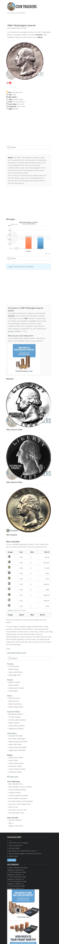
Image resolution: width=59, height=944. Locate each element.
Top (8, 649)
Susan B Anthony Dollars (17, 769)
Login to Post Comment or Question (21, 267)
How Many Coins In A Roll (17, 810)
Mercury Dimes (13, 701)
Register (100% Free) (15, 826)
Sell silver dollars (14, 848)
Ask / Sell (12, 860)
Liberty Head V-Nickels (16, 688)
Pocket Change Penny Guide (18, 795)
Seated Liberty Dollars (16, 763)
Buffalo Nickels (13, 685)
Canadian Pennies (14, 793)
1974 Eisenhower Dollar (16, 886)
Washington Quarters (15, 714)
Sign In (10, 823)
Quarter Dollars (13, 712)
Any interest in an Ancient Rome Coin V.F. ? (23, 851)
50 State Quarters (14, 717)
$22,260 (46, 563)
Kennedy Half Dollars (15, 736)
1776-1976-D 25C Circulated (18, 843)
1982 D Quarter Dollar (14, 430)
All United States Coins (16, 653)
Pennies (10, 664)
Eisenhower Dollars (15, 766)
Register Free (12, 610)
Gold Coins (13, 777)
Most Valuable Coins (15, 784)
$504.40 (46, 595)
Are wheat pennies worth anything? (20, 801)
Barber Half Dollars (15, 744)
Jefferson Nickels (14, 682)
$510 (47, 579)
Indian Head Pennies (15, 672)
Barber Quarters (14, 723)
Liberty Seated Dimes (15, 707)
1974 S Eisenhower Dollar (17, 872)
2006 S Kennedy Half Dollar (17, 868)
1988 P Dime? (13, 856)
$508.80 (46, 584)
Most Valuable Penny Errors (18, 798)
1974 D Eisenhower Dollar (17, 881)
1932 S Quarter (11, 535)
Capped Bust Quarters (16, 729)
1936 (21, 568)
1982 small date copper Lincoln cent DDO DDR (24, 853)
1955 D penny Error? (15, 845)
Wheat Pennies (13, 669)
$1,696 (46, 568)
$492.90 (46, 601)
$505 (47, 590)
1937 (21, 595)
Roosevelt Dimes (14, 698)
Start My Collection (15, 820)
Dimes (9, 696)
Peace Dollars (13, 760)
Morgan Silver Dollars (15, 757)
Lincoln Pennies (13, 666)
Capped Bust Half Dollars (17, 750)
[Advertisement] (32, 18)
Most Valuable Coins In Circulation (20, 787)
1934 (21, 584)
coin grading (31, 321)
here (20, 620)
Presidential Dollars (15, 772)
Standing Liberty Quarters (17, 720)
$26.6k (47, 557)
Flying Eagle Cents (14, 675)
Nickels (10, 680)
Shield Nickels (13, 691)
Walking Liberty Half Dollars (17, 742)
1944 (21, 590)
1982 (14, 95)
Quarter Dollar (18, 99)
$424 (47, 606)
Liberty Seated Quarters (16, 726)
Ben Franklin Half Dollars (16, 739)
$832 (47, 573)
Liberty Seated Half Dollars (17, 747)
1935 (21, 573)
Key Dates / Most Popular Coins (19, 804)
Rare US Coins (13, 807)
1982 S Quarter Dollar (14, 482)
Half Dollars (12, 733)
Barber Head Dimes (15, 704)
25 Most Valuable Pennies (17, 790)
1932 (21, 557)
